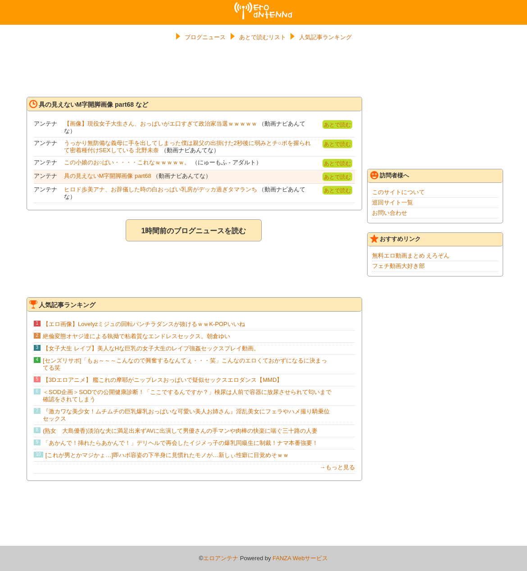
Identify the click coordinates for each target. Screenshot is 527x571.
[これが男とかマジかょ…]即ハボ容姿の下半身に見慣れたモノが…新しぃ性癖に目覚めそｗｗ (167, 455)
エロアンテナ (263, 5)
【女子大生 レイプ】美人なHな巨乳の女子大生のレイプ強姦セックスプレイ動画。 (151, 348)
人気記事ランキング (325, 37)
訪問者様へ (389, 175)
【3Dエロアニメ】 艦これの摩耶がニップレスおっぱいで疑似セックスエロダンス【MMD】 (162, 379)
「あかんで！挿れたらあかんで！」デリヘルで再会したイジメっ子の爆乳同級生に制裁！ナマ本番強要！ (180, 443)
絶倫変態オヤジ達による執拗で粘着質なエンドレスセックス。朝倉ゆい (136, 336)
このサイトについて (398, 192)
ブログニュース (205, 37)
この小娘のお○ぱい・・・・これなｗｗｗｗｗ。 (127, 162)
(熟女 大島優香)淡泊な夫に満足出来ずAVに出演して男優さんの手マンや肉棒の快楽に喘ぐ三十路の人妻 (180, 430)
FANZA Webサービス (300, 558)
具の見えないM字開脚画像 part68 (107, 175)
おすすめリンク (395, 239)
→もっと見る (337, 467)
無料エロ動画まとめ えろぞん (411, 255)
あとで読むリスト (262, 37)
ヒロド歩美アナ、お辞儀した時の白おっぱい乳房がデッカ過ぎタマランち (160, 189)
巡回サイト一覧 (392, 202)
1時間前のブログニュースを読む (193, 231)
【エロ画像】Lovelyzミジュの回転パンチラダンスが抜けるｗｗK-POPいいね (144, 324)
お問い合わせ (389, 212)
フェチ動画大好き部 (398, 266)
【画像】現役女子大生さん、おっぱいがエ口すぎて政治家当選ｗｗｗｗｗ (160, 123)
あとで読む (337, 125)
